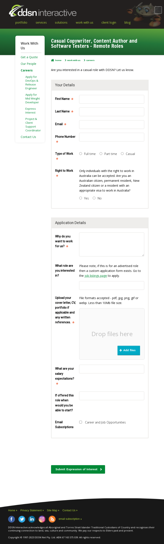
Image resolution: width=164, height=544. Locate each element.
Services (41, 22)
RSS (52, 519)
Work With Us (84, 22)
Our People (28, 64)
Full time (87, 154)
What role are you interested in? (65, 270)
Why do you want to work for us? (64, 242)
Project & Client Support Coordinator (33, 124)
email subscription (69, 518)
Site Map (52, 510)
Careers (90, 60)
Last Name (64, 112)
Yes (84, 198)
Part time (108, 154)
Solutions (61, 22)
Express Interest (30, 110)
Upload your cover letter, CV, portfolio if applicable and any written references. (65, 311)
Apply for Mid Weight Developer (32, 98)
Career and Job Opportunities (102, 422)
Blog (127, 22)
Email (60, 125)
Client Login (108, 22)
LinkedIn (31, 519)
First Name (64, 99)
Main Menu (158, 10)
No (97, 198)
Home (58, 60)
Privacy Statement (31, 510)
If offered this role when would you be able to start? (64, 403)
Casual (128, 154)
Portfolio (21, 22)
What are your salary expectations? (64, 377)
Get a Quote (29, 57)
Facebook (11, 519)
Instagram (41, 519)
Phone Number (65, 140)
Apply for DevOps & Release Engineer (31, 82)
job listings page (96, 276)
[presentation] (83, 453)
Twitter (21, 519)
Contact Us (28, 137)
